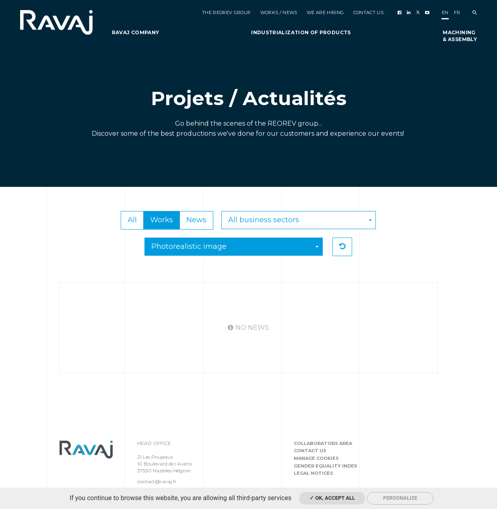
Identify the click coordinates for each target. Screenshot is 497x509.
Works (161, 219)
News (196, 219)
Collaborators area (323, 443)
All (132, 219)
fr (457, 12)
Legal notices (313, 473)
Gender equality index (325, 466)
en (445, 12)
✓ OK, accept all (332, 498)
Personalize (400, 498)
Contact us (310, 450)
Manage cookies (316, 458)
